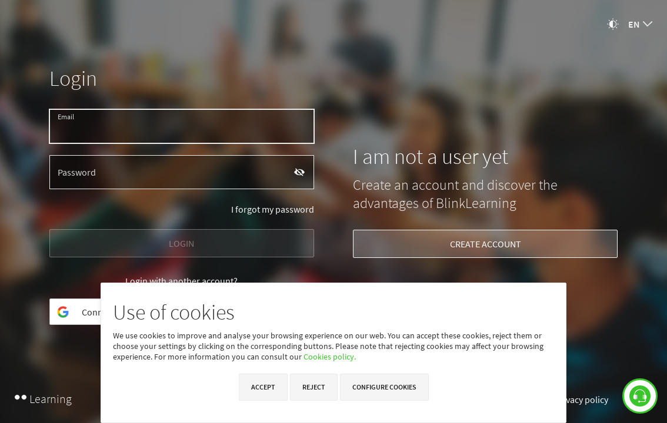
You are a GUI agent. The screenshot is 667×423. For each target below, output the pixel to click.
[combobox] (640, 24)
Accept (263, 386)
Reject (313, 386)
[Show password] (299, 171)
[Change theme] (612, 24)
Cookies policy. (330, 356)
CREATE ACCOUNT (485, 244)
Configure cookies (384, 386)
